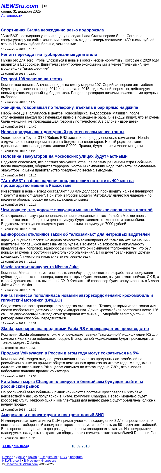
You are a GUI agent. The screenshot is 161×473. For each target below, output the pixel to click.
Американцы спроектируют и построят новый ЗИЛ (52, 415)
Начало (7, 457)
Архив (32, 457)
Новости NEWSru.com (21, 464)
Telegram (76, 457)
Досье (20, 457)
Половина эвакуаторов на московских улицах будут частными (64, 156)
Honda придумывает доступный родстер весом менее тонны (62, 132)
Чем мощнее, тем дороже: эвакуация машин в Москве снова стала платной (76, 210)
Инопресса (49, 460)
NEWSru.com (19, 5)
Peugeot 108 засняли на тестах (31, 79)
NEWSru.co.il (11, 460)
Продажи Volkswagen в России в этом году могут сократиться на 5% (70, 353)
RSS (63, 457)
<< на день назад (15, 446)
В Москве (31, 460)
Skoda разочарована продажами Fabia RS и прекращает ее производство (75, 328)
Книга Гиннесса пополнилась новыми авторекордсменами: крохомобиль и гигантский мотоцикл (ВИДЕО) (77, 297)
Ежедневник (49, 457)
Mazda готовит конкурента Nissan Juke (40, 267)
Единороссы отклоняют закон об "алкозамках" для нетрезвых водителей (75, 234)
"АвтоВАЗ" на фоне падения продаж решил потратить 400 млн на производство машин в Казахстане (67, 183)
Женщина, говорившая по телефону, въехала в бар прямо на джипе (69, 107)
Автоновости (11, 15)
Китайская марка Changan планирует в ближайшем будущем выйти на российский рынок (72, 384)
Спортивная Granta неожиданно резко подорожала (52, 30)
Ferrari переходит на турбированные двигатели (49, 54)
